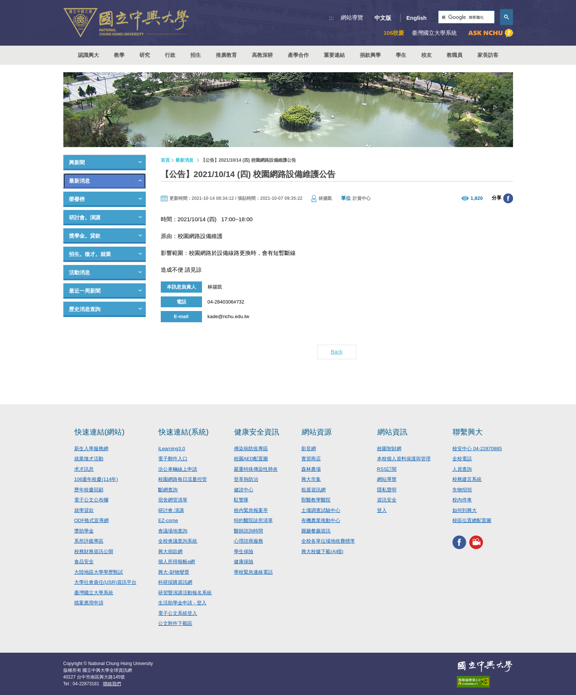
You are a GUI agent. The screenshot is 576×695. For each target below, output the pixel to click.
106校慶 (393, 33)
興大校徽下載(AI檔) (322, 551)
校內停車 (462, 500)
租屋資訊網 (313, 490)
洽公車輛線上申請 (177, 469)
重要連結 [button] (334, 55)
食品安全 (84, 561)
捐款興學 (370, 55)
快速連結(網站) (99, 432)
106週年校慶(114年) (96, 479)
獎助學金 (84, 531)
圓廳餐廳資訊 (316, 531)
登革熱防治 (246, 479)
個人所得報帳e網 (176, 561)
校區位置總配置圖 (471, 520)
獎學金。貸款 (84, 236)
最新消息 (79, 181)
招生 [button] (195, 55)
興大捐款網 (170, 551)
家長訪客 (487, 55)
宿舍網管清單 (172, 500)
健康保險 (243, 561)
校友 (426, 55)
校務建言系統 (467, 479)
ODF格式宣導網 (91, 520)
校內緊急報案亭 (251, 510)
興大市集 (311, 479)
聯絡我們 (112, 683)
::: (331, 18)
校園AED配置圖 (251, 458)
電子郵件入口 (172, 458)
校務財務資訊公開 (93, 551)
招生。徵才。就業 (90, 254)
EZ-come (168, 520)
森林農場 (311, 469)
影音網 (308, 448)
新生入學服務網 (91, 448)
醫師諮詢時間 (248, 531)
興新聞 (77, 162)
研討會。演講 (84, 217)
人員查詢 (462, 469)
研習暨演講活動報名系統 (185, 592)
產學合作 (298, 55)
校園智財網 (389, 448)
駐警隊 (241, 500)
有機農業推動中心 (320, 520)
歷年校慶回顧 (88, 490)
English (416, 18)
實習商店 (311, 458)
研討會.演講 (171, 510)
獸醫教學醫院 (316, 500)
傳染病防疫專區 (251, 448)
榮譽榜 (77, 199)
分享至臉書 (508, 198)
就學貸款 (84, 510)
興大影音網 (476, 542)
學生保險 (243, 551)
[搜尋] (465, 17)
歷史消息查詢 (84, 309)
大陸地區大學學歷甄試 (98, 572)
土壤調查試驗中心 (320, 510)
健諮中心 (243, 490)
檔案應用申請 (88, 603)
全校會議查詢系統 (177, 541)
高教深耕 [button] (262, 55)
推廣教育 (226, 55)
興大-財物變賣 (173, 572)
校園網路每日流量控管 (182, 479)
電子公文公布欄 (91, 500)
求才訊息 (84, 469)
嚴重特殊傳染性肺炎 (256, 469)
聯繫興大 (468, 432)
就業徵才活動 (88, 458)
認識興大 (88, 55)
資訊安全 (386, 500)
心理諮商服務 (248, 541)
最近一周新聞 (84, 291)
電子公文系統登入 (177, 613)
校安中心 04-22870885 (477, 448)
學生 (401, 55)
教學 (119, 55)
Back (337, 352)
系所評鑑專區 (88, 541)
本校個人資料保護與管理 (404, 458)
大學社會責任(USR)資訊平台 (105, 582)
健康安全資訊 (256, 432)
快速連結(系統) (183, 432)
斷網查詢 (168, 490)
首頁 (165, 160)
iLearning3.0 (171, 448)
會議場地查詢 (172, 531)
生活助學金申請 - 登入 (182, 603)
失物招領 (462, 490)
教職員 (454, 55)
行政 (170, 55)
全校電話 (462, 458)
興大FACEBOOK (459, 542)
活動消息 (79, 272)
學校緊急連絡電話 (253, 572)
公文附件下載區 (175, 623)
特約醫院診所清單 (253, 520)
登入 (382, 510)
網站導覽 (352, 17)
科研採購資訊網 (175, 582)
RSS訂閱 (387, 469)
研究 (144, 55)
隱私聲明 (386, 490)
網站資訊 (392, 432)
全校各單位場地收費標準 (328, 541)
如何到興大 (464, 510)
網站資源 (317, 432)
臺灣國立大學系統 (93, 592)
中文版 (382, 18)
